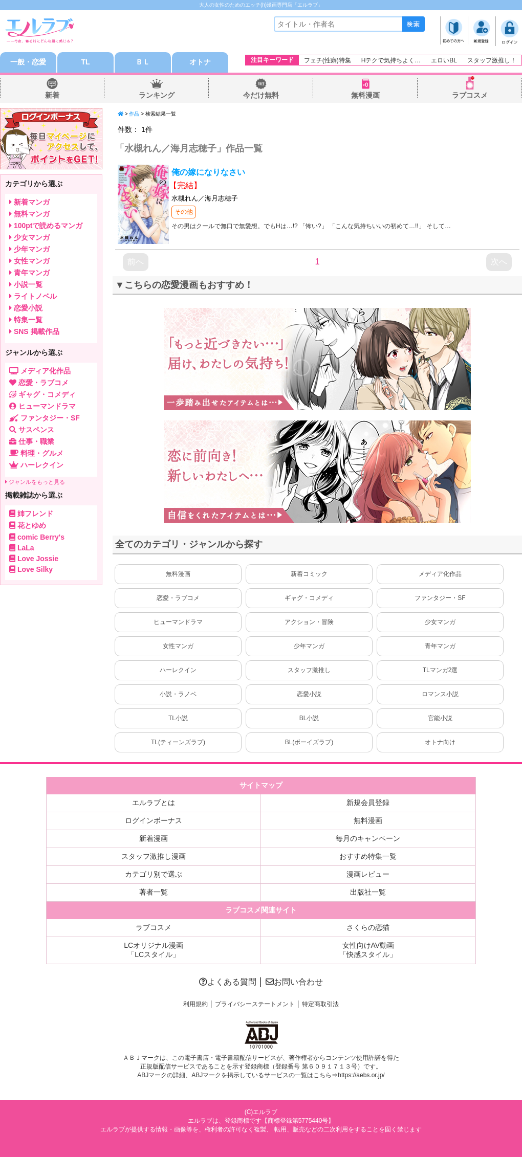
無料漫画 (365, 95)
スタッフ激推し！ (491, 60)
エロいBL (444, 60)
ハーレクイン (178, 670)
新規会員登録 (367, 802)
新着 (52, 95)
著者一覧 (153, 892)
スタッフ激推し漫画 (153, 856)
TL (85, 62)
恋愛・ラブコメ (178, 598)
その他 (184, 211)
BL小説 (309, 718)
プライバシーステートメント (255, 1004)
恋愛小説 (309, 694)
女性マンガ (178, 646)
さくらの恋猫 (367, 927)
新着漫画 (153, 838)
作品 (134, 114)
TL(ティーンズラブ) (178, 742)
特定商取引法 (320, 1004)
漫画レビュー (367, 874)
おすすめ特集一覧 (368, 856)
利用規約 (195, 1004)
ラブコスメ (470, 95)
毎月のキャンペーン (368, 838)
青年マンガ (440, 646)
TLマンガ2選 (440, 670)
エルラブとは (153, 802)
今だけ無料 (261, 95)
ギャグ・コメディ (309, 598)
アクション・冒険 (309, 622)
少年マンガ (309, 646)
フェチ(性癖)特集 (327, 60)
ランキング (157, 95)
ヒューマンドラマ (178, 622)
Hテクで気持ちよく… (391, 60)
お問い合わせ (294, 981)
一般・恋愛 (28, 62)
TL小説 (178, 718)
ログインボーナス (153, 820)
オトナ (200, 62)
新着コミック (309, 573)
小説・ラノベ (178, 694)
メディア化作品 (440, 573)
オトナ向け (440, 742)
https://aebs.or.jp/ (361, 1075)
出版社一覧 (368, 892)
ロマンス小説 (440, 694)
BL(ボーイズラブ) (309, 742)
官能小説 (440, 718)
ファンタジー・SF (440, 598)
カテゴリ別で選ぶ (153, 874)
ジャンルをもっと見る (35, 482)
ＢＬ (143, 62)
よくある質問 (227, 981)
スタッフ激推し (309, 670)
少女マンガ (440, 622)
